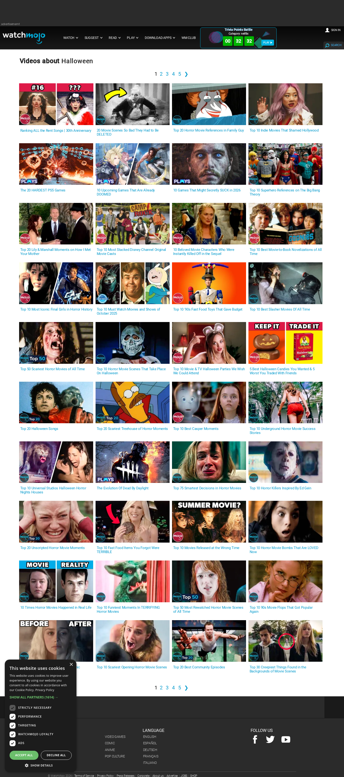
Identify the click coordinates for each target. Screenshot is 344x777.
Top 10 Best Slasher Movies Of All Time (280, 309)
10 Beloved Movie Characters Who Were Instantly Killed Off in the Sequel (203, 252)
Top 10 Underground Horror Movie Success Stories (283, 431)
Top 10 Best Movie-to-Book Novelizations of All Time (286, 252)
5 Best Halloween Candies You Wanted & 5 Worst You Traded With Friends (282, 371)
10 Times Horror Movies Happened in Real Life (55, 608)
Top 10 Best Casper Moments (196, 429)
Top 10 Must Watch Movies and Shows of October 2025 (128, 311)
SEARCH (336, 45)
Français (150, 756)
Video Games (115, 737)
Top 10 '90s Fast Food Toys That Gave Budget (207, 309)
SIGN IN (336, 30)
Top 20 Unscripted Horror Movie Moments (52, 548)
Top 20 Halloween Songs (39, 429)
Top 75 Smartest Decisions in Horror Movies (207, 488)
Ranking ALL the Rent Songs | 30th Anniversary (55, 131)
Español (150, 743)
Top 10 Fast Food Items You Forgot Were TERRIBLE (128, 550)
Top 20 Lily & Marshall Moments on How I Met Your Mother (55, 252)
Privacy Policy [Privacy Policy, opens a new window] (44, 690)
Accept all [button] (24, 755)
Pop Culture (115, 756)
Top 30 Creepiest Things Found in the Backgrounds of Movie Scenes (278, 669)
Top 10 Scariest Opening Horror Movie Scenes (132, 667)
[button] (41, 697)
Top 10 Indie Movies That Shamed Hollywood (284, 130)
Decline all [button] (56, 755)
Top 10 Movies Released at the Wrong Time (206, 548)
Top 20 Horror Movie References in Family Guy (208, 130)
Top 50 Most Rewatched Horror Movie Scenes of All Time (208, 610)
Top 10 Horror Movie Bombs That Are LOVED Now (284, 550)
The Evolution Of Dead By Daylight (122, 488)
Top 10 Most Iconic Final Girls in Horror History (56, 309)
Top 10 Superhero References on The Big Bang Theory (285, 192)
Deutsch (150, 750)
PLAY (267, 42)
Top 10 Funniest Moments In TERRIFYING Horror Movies (128, 610)
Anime (110, 750)
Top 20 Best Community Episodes (199, 667)
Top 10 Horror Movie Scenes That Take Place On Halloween (131, 371)
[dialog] (40, 716)
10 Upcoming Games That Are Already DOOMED (126, 192)
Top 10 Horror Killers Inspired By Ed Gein (280, 488)
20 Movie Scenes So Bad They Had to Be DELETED (128, 132)
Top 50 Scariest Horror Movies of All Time (52, 369)
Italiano (150, 763)
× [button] (71, 664)
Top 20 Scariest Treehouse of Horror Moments (132, 429)
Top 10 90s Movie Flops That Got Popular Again (281, 610)
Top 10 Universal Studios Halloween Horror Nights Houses (53, 490)
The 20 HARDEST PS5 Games (42, 190)
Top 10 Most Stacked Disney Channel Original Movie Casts (131, 252)
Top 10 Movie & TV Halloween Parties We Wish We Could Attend (209, 371)
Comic (110, 743)
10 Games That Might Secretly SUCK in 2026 (207, 190)
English (149, 737)
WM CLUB (189, 38)
